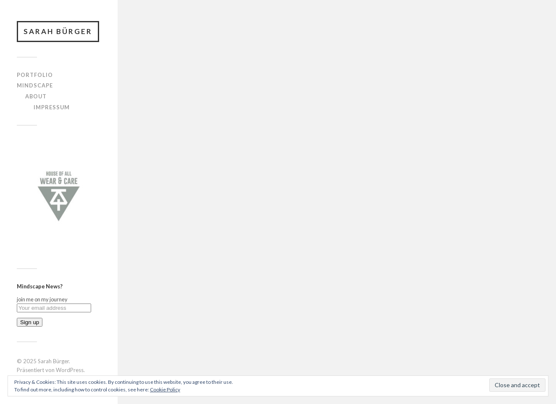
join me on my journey (42, 299)
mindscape (35, 85)
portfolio (35, 74)
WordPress (70, 370)
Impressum (52, 107)
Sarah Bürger (58, 31)
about (36, 96)
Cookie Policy (165, 389)
